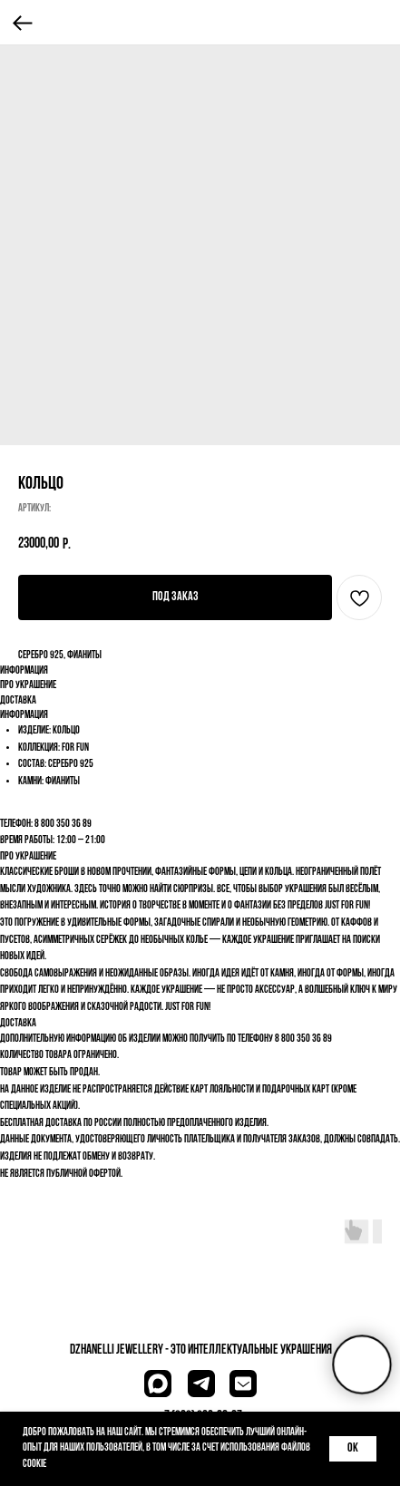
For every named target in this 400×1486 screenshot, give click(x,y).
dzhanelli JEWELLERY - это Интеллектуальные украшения (201, 1350)
